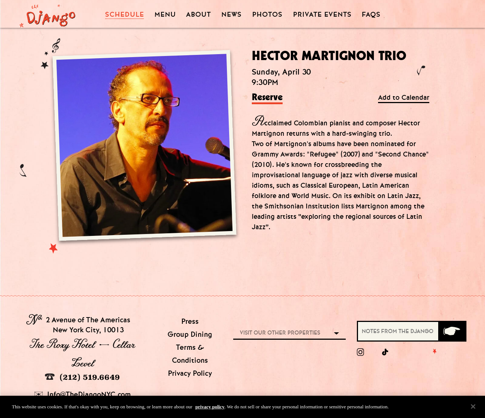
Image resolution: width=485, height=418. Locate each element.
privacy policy (209, 409)
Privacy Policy (190, 373)
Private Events (322, 14)
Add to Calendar (403, 97)
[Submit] (451, 331)
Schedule (124, 14)
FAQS (371, 14)
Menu (165, 14)
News (231, 14)
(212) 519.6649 (82, 377)
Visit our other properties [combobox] (280, 332)
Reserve (267, 97)
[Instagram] (360, 352)
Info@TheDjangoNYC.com (83, 394)
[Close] (473, 409)
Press (190, 321)
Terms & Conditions (190, 354)
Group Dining (189, 334)
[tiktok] (385, 352)
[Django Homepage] (47, 13)
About (198, 14)
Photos (267, 14)
